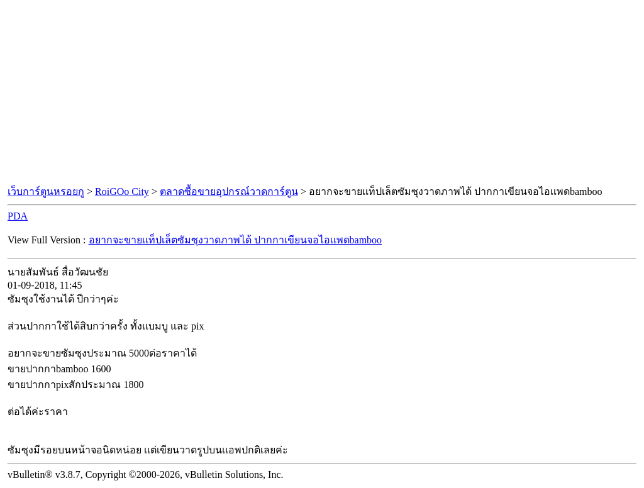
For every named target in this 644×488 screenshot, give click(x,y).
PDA (18, 216)
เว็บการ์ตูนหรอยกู (46, 191)
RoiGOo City (122, 191)
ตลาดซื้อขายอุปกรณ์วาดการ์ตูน (229, 191)
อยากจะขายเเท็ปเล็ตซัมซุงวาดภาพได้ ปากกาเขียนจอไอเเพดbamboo (235, 240)
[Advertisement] (322, 93)
